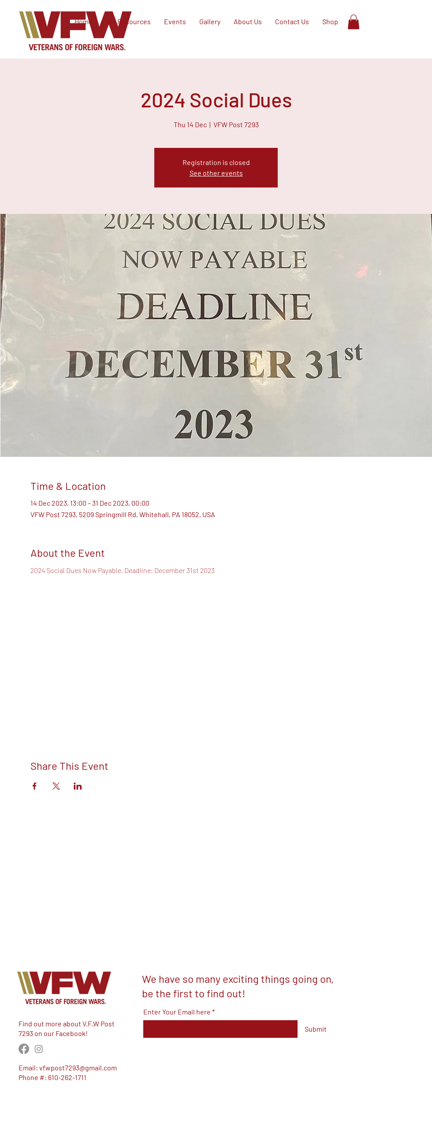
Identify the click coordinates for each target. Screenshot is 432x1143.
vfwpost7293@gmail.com (78, 1067)
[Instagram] (39, 1049)
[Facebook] (24, 1049)
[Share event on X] (56, 786)
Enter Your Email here (177, 1011)
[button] (353, 22)
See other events (216, 173)
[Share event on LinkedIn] (78, 786)
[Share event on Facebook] (34, 786)
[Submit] (315, 1029)
